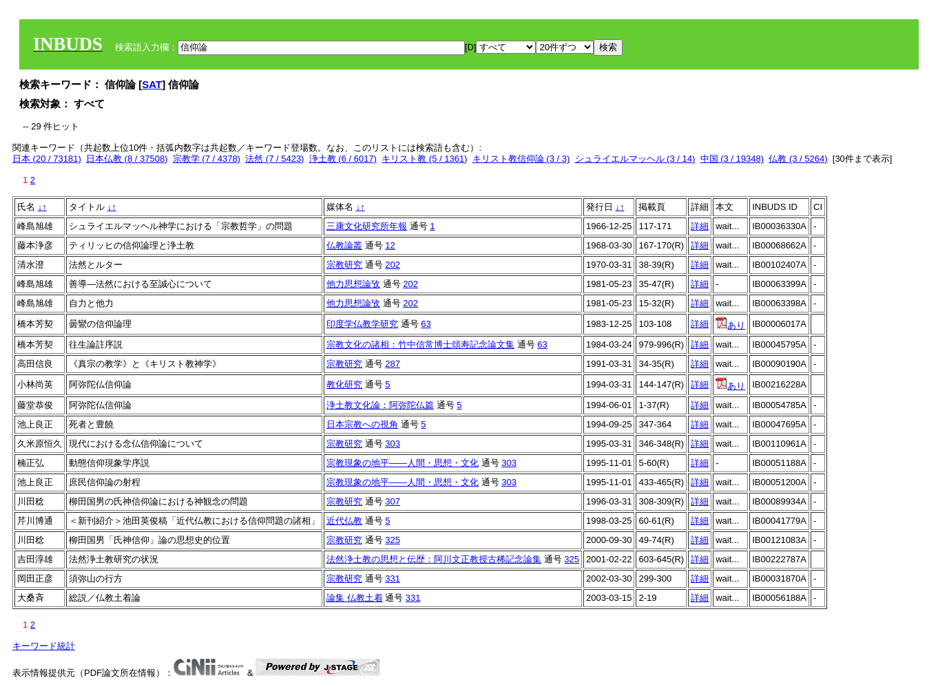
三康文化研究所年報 (366, 226)
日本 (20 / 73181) (46, 158)
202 (392, 264)
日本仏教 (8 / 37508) (127, 158)
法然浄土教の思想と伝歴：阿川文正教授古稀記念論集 (433, 559)
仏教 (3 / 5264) (798, 158)
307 (392, 501)
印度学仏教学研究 (362, 324)
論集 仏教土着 (354, 598)
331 (392, 578)
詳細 (700, 226)
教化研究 (344, 384)
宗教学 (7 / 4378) (206, 158)
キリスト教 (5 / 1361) (424, 158)
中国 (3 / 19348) (732, 158)
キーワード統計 (43, 646)
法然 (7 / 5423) (274, 158)
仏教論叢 (344, 245)
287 (392, 364)
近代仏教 (344, 520)
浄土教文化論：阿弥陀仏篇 (380, 405)
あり (730, 325)
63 (425, 324)
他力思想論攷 (353, 284)
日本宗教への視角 (362, 424)
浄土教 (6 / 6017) (343, 158)
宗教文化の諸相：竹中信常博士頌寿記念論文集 (420, 344)
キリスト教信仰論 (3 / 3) (521, 158)
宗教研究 (344, 264)
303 (392, 443)
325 (392, 540)
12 (390, 245)
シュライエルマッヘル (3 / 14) (635, 158)
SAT (152, 84)
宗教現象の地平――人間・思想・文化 (402, 463)
